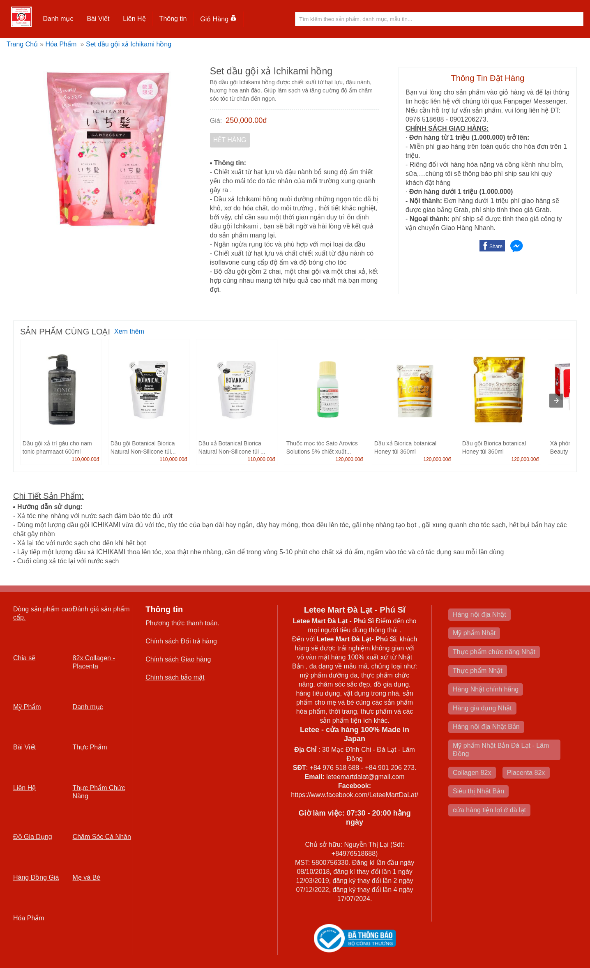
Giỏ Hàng (218, 19)
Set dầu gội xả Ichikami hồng (128, 44)
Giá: (216, 120)
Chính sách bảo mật (174, 677)
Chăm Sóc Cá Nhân (102, 836)
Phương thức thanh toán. (182, 623)
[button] (58, 19)
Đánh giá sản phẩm (101, 609)
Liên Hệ (134, 18)
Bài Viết (98, 18)
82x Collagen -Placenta (94, 662)
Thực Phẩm (90, 747)
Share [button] (495, 246)
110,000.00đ (85, 459)
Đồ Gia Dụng (32, 836)
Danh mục (58, 18)
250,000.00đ (246, 120)
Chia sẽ (24, 658)
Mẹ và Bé (87, 877)
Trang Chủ (22, 44)
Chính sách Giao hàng (178, 659)
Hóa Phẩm (61, 44)
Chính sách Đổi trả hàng (181, 641)
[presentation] (556, 401)
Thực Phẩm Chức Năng (99, 792)
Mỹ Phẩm (27, 706)
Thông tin (173, 18)
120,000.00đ (349, 459)
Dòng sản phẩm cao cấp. (42, 613)
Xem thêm (129, 331)
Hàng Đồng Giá (36, 877)
